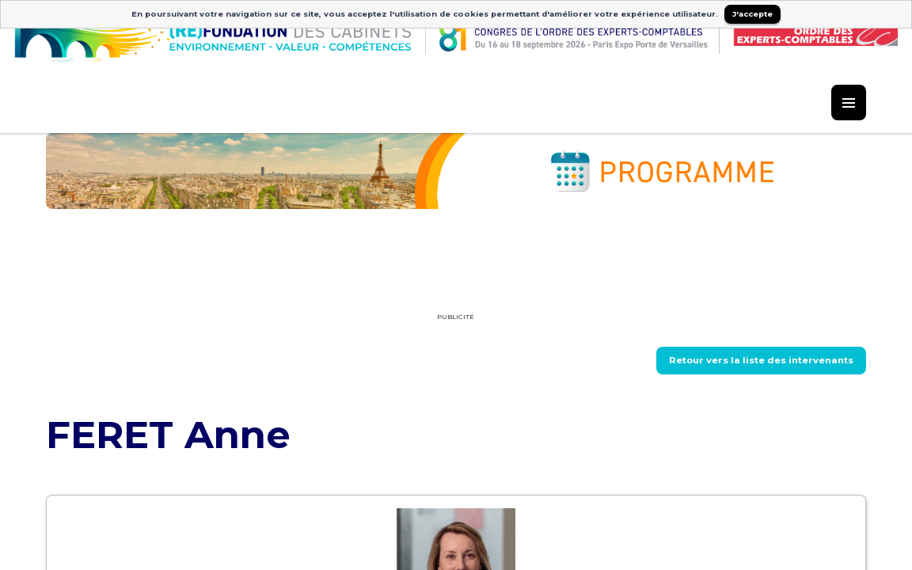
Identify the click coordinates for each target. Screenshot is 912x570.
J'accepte (752, 14)
